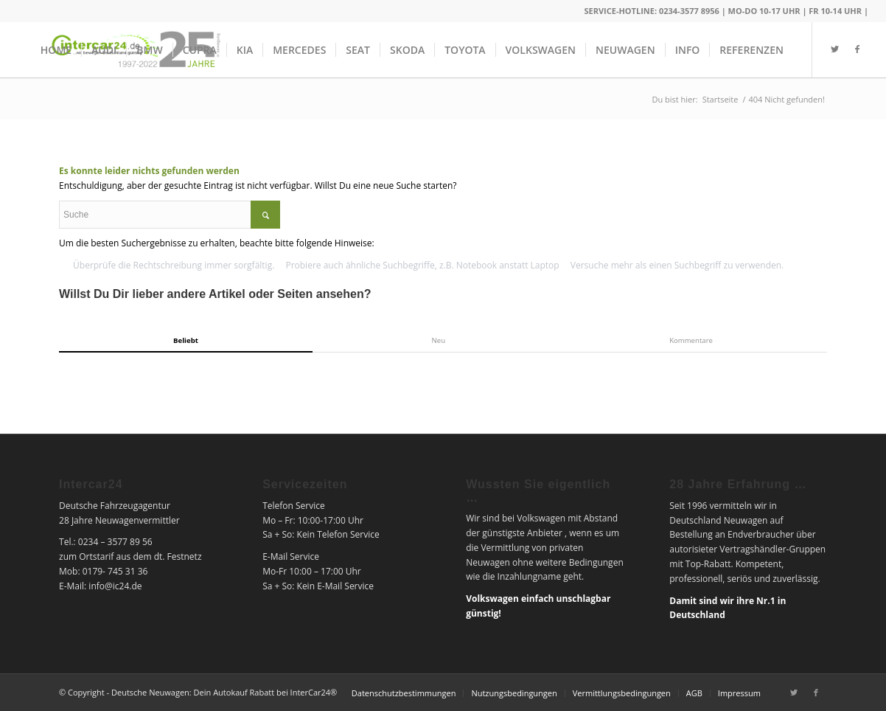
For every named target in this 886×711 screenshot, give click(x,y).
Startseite (720, 99)
